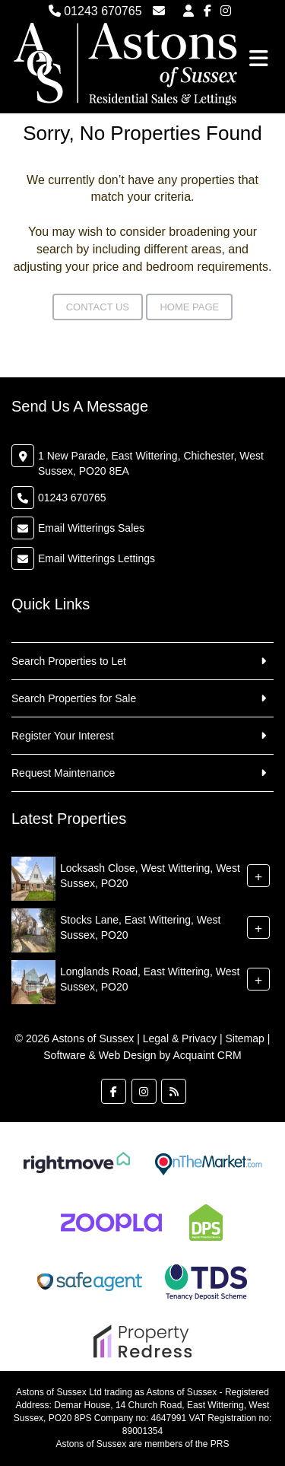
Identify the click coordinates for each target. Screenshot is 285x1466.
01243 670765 (95, 11)
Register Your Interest (62, 736)
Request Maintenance (63, 773)
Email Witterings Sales (91, 528)
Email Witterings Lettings (96, 558)
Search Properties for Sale (73, 698)
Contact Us (97, 307)
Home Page (189, 307)
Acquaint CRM (207, 1055)
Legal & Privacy (180, 1038)
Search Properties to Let (68, 661)
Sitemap (244, 1038)
